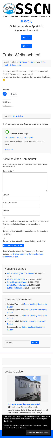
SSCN (26, 21)
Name (6, 195)
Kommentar (8, 171)
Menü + (26, 37)
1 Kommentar (15, 65)
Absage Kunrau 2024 (16, 279)
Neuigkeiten (18, 116)
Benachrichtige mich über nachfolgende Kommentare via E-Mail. (25, 232)
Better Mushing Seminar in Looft (20, 273)
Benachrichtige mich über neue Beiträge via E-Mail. (24, 241)
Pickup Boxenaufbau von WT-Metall (24, 404)
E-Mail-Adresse (10, 202)
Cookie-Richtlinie (20, 428)
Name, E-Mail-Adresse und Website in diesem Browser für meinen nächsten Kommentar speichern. (26, 222)
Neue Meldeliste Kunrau (17, 282)
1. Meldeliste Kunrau (16, 288)
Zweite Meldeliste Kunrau (18, 285)
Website (6, 210)
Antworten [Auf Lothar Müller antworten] (9, 149)
